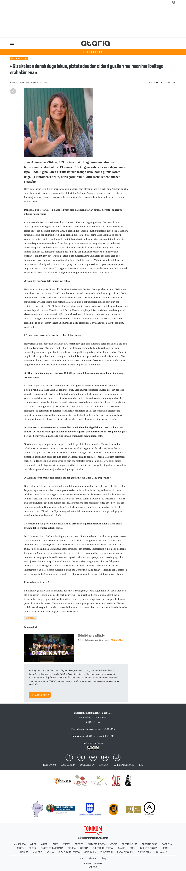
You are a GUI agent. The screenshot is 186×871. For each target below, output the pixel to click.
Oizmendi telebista (69, 852)
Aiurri (44, 844)
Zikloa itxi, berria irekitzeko (91, 635)
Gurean (93, 858)
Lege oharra (68, 765)
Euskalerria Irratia (52, 848)
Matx (82, 858)
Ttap (104, 858)
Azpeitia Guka (129, 844)
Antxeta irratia (97, 844)
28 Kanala (161, 852)
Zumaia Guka (145, 852)
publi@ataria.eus (93, 736)
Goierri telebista (103, 848)
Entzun (153, 82)
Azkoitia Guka (149, 844)
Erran (32, 848)
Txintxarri (107, 852)
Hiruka (165, 848)
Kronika (23, 852)
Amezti (66, 844)
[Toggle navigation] (12, 43)
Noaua (50, 852)
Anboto (79, 844)
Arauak (103, 765)
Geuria (72, 848)
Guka (133, 848)
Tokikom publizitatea (93, 863)
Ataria (113, 844)
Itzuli (168, 82)
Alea (55, 844)
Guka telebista (148, 848)
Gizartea (30, 618)
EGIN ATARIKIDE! (40, 695)
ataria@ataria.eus (93, 729)
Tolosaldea (93, 52)
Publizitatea (87, 765)
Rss (141, 765)
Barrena (167, 844)
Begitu (20, 848)
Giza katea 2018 (19, 59)
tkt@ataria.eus (93, 722)
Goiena (84, 848)
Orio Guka (90, 852)
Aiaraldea (20, 844)
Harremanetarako (124, 765)
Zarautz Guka (125, 852)
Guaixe (121, 848)
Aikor (33, 844)
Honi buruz (49, 765)
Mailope (37, 852)
